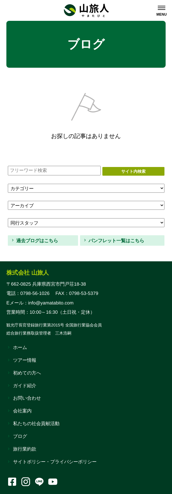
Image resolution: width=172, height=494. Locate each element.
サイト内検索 (133, 171)
